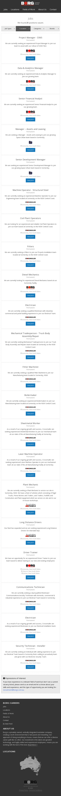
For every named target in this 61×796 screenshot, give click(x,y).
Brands (52, 29)
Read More (32, 745)
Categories (37, 29)
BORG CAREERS (11, 703)
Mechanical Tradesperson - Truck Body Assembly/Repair (30, 335)
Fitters (30, 246)
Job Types (8, 29)
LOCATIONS (9, 751)
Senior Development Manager (30, 159)
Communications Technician (30, 587)
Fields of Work (29, 9)
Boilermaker (30, 395)
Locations (15, 9)
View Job (30, 58)
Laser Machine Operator (30, 454)
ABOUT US (8, 729)
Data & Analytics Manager (30, 68)
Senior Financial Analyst (30, 98)
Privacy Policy (23, 790)
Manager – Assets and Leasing (30, 129)
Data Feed (7, 724)
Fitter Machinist (30, 366)
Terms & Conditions (35, 790)
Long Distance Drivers (30, 522)
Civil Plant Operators (30, 218)
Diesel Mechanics (30, 274)
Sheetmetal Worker (30, 423)
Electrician (30, 305)
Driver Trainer (30, 552)
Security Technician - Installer (30, 645)
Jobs (6, 9)
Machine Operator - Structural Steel (30, 190)
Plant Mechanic (30, 484)
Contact (53, 9)
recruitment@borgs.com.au (13, 690)
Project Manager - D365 (30, 37)
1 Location (22, 29)
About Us (42, 9)
